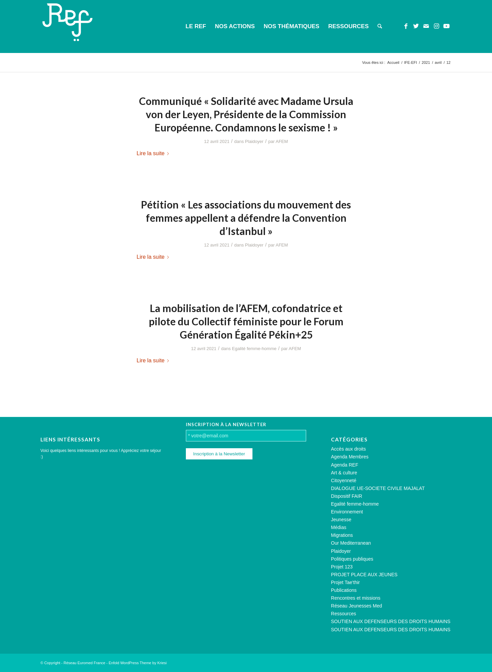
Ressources (343, 613)
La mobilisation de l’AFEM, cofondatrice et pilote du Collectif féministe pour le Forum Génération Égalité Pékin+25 (246, 321)
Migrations (342, 535)
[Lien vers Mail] (426, 26)
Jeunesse (341, 519)
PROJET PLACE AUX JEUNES (364, 574)
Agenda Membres (350, 456)
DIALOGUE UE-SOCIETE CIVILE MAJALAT (378, 488)
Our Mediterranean (351, 543)
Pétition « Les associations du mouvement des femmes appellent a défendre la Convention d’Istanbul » (246, 217)
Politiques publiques (352, 559)
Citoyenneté (343, 480)
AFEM (282, 141)
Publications (344, 590)
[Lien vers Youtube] (446, 26)
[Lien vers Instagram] (436, 26)
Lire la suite (154, 153)
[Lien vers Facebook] (406, 26)
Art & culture (344, 472)
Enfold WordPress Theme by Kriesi (138, 663)
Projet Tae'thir (345, 582)
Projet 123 (342, 566)
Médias (338, 527)
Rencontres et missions (356, 598)
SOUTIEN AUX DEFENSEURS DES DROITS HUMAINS (391, 621)
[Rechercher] (379, 26)
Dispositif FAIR (346, 496)
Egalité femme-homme (254, 348)
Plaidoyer (254, 141)
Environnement (347, 511)
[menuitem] (195, 26)
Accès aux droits (348, 449)
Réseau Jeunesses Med (356, 606)
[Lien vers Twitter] (416, 26)
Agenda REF (344, 465)
